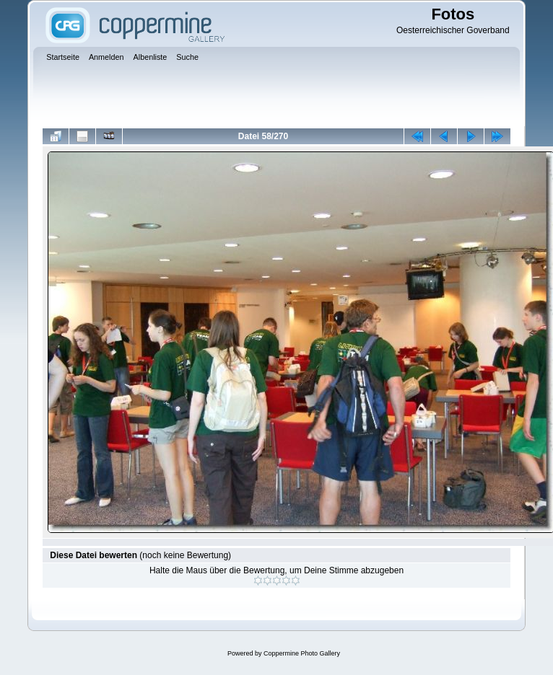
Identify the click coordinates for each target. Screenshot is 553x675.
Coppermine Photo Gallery (302, 653)
